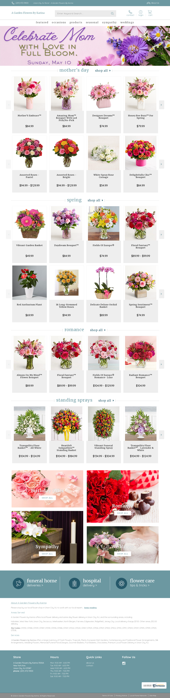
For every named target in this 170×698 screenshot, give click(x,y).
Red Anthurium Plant (29, 304)
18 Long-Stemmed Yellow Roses (66, 305)
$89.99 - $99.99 (140, 256)
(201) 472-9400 (22, 3)
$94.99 (66, 315)
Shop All (101, 70)
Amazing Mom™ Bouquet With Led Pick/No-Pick (66, 118)
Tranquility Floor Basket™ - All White (29, 446)
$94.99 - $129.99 (29, 185)
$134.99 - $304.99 (104, 456)
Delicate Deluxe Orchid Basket (103, 305)
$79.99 (141, 126)
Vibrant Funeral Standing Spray (103, 446)
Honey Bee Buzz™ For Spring (140, 116)
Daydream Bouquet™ (66, 245)
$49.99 (30, 256)
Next (161, 104)
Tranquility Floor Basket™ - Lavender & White (141, 448)
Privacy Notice (121, 695)
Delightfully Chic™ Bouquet (141, 176)
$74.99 (104, 126)
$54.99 (104, 185)
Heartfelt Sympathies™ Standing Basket (66, 448)
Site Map (152, 695)
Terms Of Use (107, 695)
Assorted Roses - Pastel (29, 176)
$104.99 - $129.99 (103, 385)
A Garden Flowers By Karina (28, 12)
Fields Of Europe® (103, 245)
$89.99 (104, 315)
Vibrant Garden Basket (29, 245)
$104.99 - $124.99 (29, 456)
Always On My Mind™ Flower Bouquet (29, 376)
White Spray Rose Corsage (104, 176)
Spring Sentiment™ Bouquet (140, 305)
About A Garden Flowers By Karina (29, 602)
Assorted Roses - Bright (66, 176)
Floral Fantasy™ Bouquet (140, 246)
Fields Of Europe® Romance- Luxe (103, 376)
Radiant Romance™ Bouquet (140, 376)
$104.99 (140, 385)
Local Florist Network (138, 695)
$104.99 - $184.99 (66, 456)
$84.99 (29, 126)
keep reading (90, 607)
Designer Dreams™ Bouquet (103, 116)
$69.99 (30, 315)
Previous (8, 104)
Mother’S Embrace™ (29, 115)
